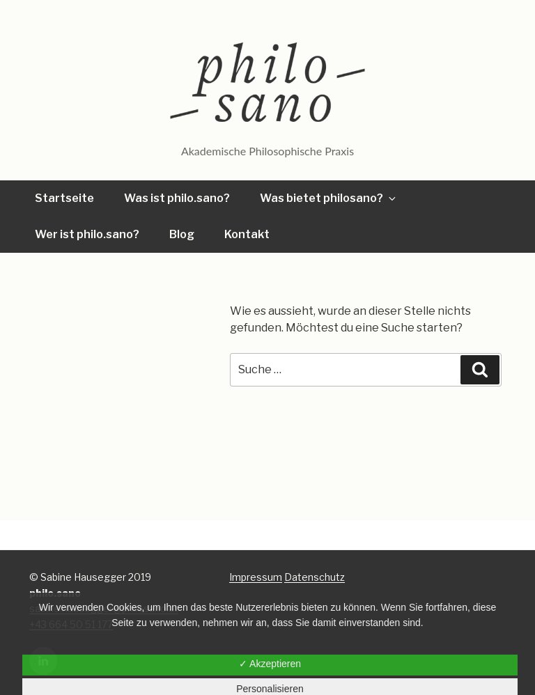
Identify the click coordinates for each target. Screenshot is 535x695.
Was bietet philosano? (329, 198)
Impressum (255, 577)
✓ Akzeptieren (270, 663)
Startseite (64, 198)
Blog (181, 234)
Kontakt (247, 234)
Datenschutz (314, 577)
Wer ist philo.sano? (87, 234)
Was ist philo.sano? (177, 198)
